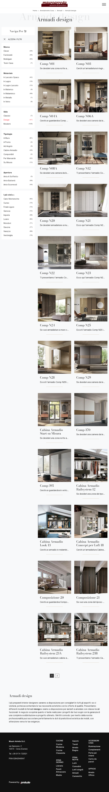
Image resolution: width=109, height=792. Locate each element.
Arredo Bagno (75, 749)
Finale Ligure (9, 207)
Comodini (76, 766)
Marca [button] (7, 47)
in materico (8, 89)
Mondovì (7, 223)
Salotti (75, 741)
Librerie (59, 766)
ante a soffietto (11, 176)
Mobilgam (8, 59)
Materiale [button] (8, 73)
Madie (59, 775)
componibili (9, 154)
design (6, 120)
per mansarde (10, 158)
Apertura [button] (8, 172)
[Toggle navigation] (104, 5)
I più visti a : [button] (9, 195)
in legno (7, 81)
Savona (7, 227)
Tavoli (75, 744)
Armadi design (70, 10)
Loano (6, 219)
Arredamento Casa (47, 10)
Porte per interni (92, 754)
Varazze (7, 231)
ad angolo (8, 146)
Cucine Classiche (60, 752)
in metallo (8, 97)
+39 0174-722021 (19, 754)
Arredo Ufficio (91, 774)
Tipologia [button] (8, 134)
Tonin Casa (8, 63)
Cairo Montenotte (11, 199)
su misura (8, 162)
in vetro (7, 101)
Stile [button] (6, 111)
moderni (7, 124)
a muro (7, 138)
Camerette (77, 776)
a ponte (7, 142)
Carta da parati (92, 760)
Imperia (7, 215)
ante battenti (9, 181)
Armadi (59, 10)
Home (35, 10)
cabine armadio (10, 150)
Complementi (94, 750)
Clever (6, 51)
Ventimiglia (8, 235)
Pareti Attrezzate (61, 770)
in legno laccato (11, 85)
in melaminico (9, 93)
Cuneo (6, 203)
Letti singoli (77, 770)
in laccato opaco (11, 77)
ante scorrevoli (10, 185)
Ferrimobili (8, 55)
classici (7, 116)
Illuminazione (94, 746)
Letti (74, 763)
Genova (7, 211)
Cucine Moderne (60, 746)
